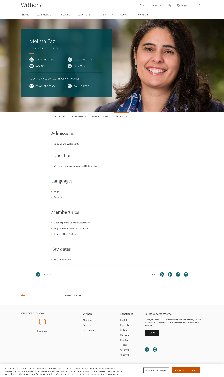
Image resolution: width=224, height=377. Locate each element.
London (54, 48)
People (65, 14)
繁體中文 (124, 350)
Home (25, 14)
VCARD (40, 66)
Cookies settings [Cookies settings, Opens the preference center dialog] (156, 370)
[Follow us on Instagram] (155, 349)
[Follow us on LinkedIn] (147, 349)
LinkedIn (79, 66)
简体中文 (124, 355)
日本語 (123, 345)
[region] (112, 370)
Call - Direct (81, 59)
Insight (169, 5)
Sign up (152, 333)
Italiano (124, 330)
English (124, 320)
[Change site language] (185, 5)
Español (124, 340)
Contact (143, 5)
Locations (85, 14)
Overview (60, 116)
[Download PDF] (44, 274)
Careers (143, 14)
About (125, 14)
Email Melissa (45, 59)
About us (87, 320)
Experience (45, 14)
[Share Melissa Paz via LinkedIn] (170, 274)
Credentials (121, 116)
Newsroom (157, 5)
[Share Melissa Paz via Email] (186, 274)
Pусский (124, 335)
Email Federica (46, 86)
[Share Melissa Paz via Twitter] (162, 274)
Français (124, 325)
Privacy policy (111, 374)
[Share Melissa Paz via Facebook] (178, 274)
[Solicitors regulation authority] (179, 349)
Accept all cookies (186, 370)
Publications (100, 116)
